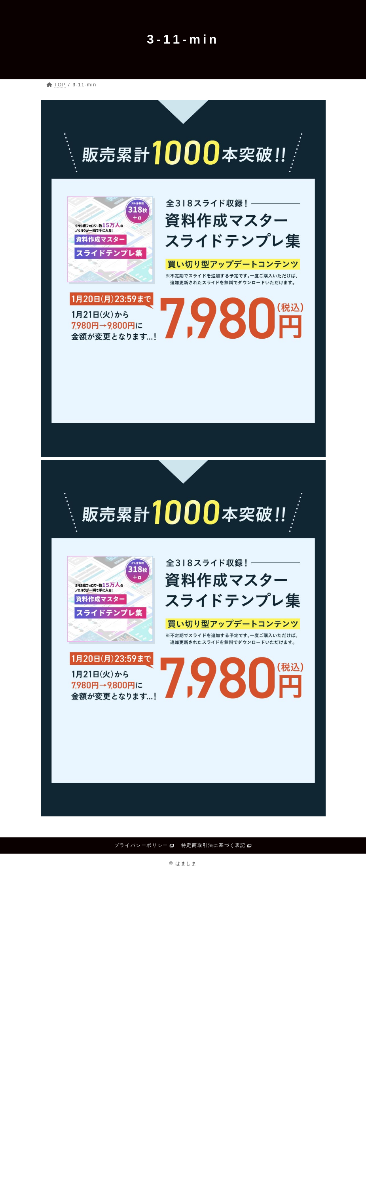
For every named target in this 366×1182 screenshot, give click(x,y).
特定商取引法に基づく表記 (213, 845)
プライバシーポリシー (141, 845)
